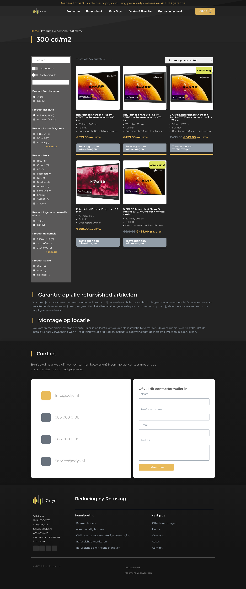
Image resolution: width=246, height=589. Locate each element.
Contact (157, 547)
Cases (156, 541)
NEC (41, 177)
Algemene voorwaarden (138, 572)
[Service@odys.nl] (46, 461)
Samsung (44, 190)
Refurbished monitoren (91, 541)
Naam (135, 394)
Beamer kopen (86, 523)
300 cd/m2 (45, 243)
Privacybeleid (132, 567)
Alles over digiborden (90, 529)
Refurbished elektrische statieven (98, 547)
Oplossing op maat (170, 11)
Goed (41, 270)
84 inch (43, 142)
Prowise (43, 186)
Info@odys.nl (67, 395)
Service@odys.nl (70, 461)
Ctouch (43, 165)
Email (135, 425)
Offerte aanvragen (164, 523)
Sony (41, 203)
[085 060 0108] (46, 417)
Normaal (44, 274)
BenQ (42, 160)
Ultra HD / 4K (46, 119)
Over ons (158, 535)
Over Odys (115, 11)
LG (40, 169)
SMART (43, 199)
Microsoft (44, 173)
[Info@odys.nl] (46, 395)
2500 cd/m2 (45, 239)
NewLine (43, 182)
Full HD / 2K (45, 115)
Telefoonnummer (143, 409)
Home (35, 30)
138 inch (43, 134)
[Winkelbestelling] (189, 60)
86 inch (43, 138)
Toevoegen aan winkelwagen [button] (89, 148)
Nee (41, 100)
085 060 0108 (67, 417)
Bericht (136, 440)
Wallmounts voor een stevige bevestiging (103, 535)
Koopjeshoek (94, 11)
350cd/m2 (44, 247)
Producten (73, 11)
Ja (40, 96)
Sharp (42, 194)
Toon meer (51, 146)
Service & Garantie (140, 11)
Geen (42, 266)
